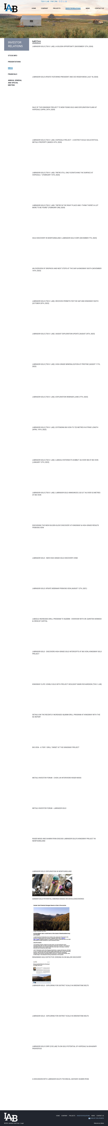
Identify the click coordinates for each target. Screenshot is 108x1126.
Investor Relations (73, 8)
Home (34, 8)
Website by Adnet (99, 1123)
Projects (56, 8)
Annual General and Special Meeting (15, 82)
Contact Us (99, 8)
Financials (12, 74)
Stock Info (12, 56)
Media (10, 68)
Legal (22, 1123)
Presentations (14, 62)
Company (44, 8)
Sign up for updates (96, 1118)
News (88, 8)
